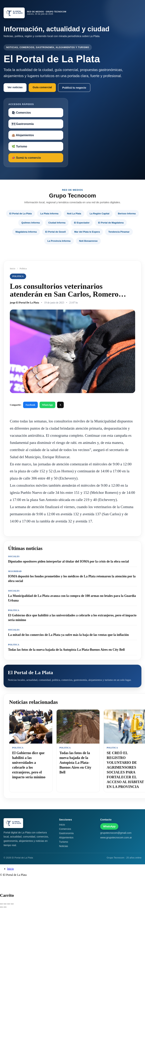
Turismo (63, 841)
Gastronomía (66, 833)
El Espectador (82, 222)
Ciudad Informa (56, 222)
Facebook (30, 404)
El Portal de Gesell (55, 231)
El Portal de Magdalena (111, 222)
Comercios (65, 828)
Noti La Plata (74, 213)
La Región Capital (99, 213)
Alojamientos (66, 837)
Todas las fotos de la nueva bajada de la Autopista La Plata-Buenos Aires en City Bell (75, 762)
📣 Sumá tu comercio (26, 157)
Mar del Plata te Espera (87, 231)
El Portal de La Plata (20, 213)
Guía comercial (42, 87)
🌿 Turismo (19, 146)
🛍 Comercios (21, 112)
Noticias (63, 846)
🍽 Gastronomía (23, 123)
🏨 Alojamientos (23, 135)
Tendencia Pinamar (118, 231)
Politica (23, 268)
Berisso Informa (127, 213)
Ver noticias (15, 87)
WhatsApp (47, 404)
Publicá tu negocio (74, 87)
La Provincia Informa (59, 241)
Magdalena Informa (26, 231)
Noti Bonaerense (88, 241)
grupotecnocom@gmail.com (116, 832)
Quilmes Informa (30, 222)
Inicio (12, 268)
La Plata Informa (49, 213)
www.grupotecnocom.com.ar (116, 837)
